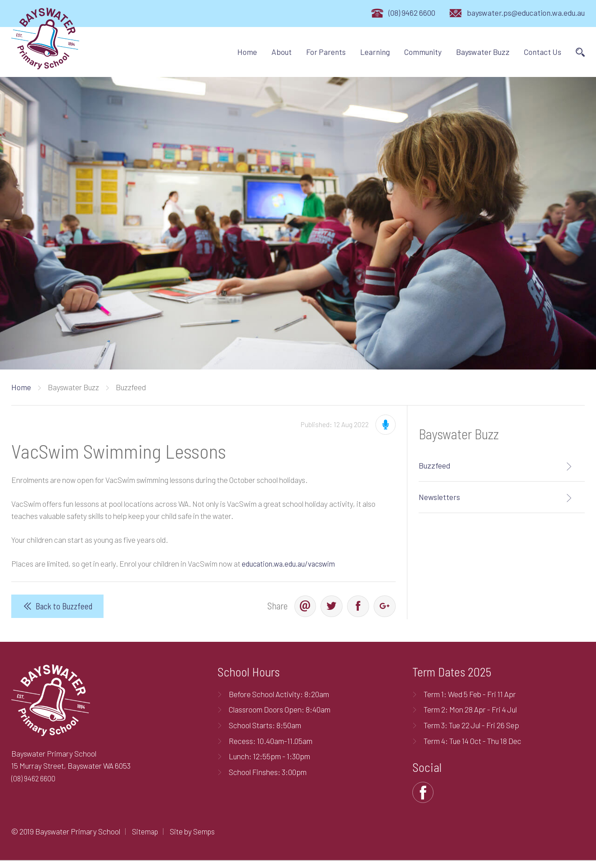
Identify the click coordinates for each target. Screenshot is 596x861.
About (281, 51)
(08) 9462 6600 (411, 12)
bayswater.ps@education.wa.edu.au (526, 12)
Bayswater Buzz (483, 51)
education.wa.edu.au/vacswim (291, 563)
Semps (205, 832)
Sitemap (145, 832)
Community (423, 51)
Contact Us (542, 51)
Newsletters (439, 496)
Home (247, 51)
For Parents (326, 51)
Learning (375, 51)
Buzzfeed (434, 465)
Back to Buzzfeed (64, 606)
